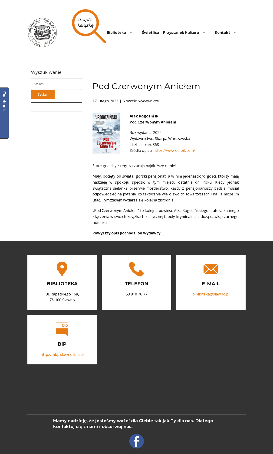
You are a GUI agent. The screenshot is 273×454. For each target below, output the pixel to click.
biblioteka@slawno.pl (210, 294)
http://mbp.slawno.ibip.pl (62, 354)
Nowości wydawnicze (141, 101)
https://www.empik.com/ (174, 150)
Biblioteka (116, 32)
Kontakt (222, 32)
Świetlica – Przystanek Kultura (170, 32)
